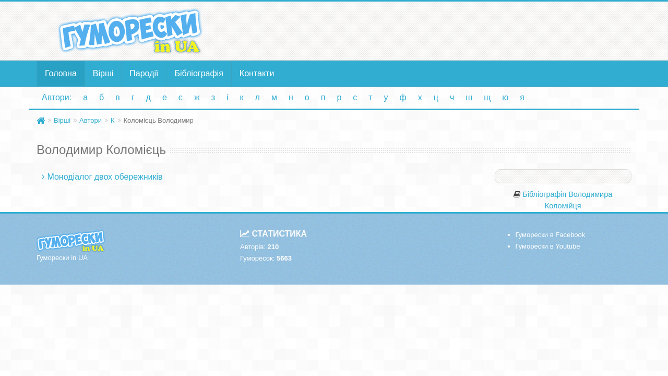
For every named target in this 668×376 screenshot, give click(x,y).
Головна (61, 73)
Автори (90, 120)
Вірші (103, 73)
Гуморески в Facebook (551, 235)
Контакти (257, 73)
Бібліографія (199, 73)
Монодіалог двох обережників (104, 176)
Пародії (143, 73)
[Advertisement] (435, 30)
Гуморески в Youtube (548, 246)
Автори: (56, 97)
